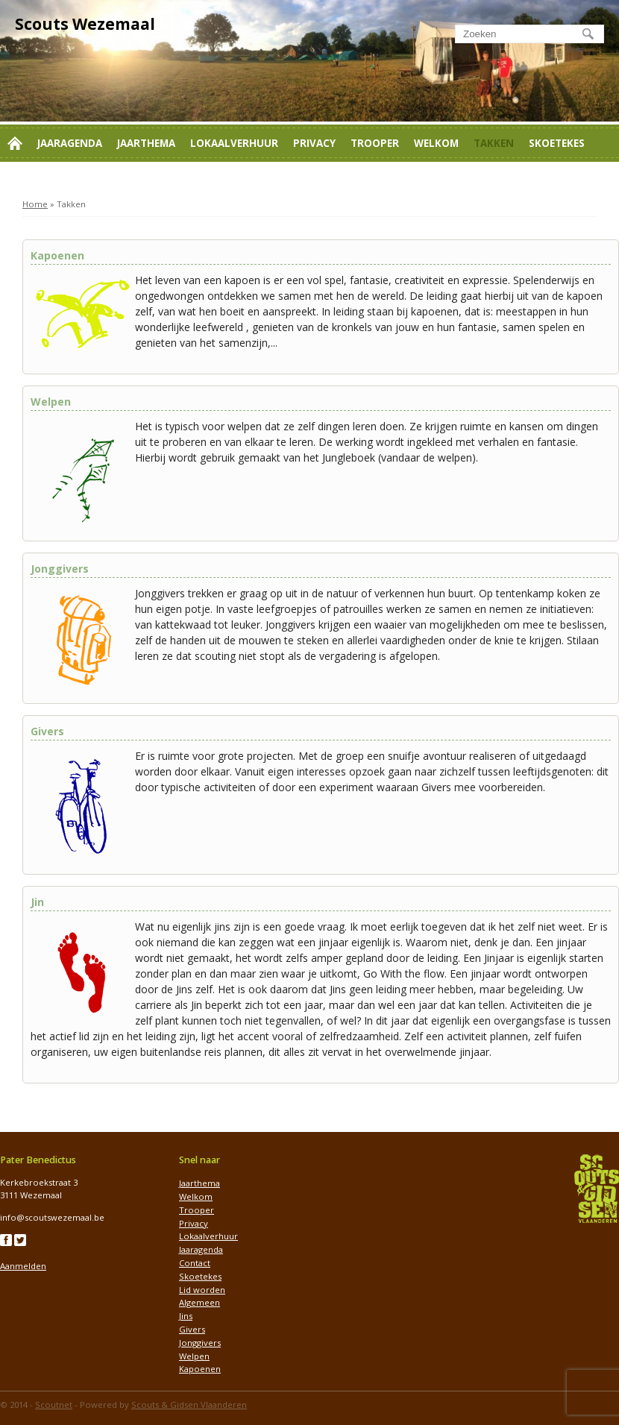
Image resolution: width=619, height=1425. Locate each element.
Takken (494, 143)
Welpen (194, 1356)
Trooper (375, 143)
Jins (185, 1315)
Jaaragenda (69, 143)
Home (35, 204)
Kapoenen (200, 1368)
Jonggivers (200, 1342)
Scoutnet (53, 1404)
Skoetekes (557, 143)
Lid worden (39, 180)
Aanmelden (23, 1265)
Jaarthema (146, 143)
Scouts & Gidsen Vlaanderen (189, 1404)
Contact (111, 180)
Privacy (314, 143)
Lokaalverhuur (234, 143)
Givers (192, 1329)
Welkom (436, 143)
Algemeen (199, 1302)
